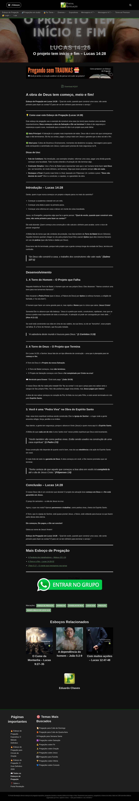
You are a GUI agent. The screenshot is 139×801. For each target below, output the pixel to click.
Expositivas (73, 12)
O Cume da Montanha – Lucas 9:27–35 (39, 660)
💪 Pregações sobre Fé (45, 744)
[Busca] (130, 5)
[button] (53, 12)
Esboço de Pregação (10, 12)
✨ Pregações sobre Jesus (47, 753)
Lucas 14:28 (90, 605)
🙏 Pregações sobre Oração (47, 749)
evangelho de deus (75, 605)
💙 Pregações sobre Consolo (48, 765)
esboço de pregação (45, 605)
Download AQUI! (69, 86)
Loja (15, 15)
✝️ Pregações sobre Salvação (48, 740)
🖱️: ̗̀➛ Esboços (14, 5)
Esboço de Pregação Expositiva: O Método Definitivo (16, 737)
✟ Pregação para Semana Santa (49, 736)
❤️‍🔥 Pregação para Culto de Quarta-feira (52, 732)
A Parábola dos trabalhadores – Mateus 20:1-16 (47, 557)
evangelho (61, 605)
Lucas (58, 47)
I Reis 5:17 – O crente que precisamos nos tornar (47, 566)
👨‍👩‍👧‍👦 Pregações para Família (47, 757)
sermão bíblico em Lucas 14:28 (38, 610)
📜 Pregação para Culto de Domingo (50, 728)
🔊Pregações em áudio (31, 12)
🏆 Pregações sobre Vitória (47, 761)
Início (52, 47)
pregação (101, 605)
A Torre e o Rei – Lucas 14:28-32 (41, 561)
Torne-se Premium (121, 12)
